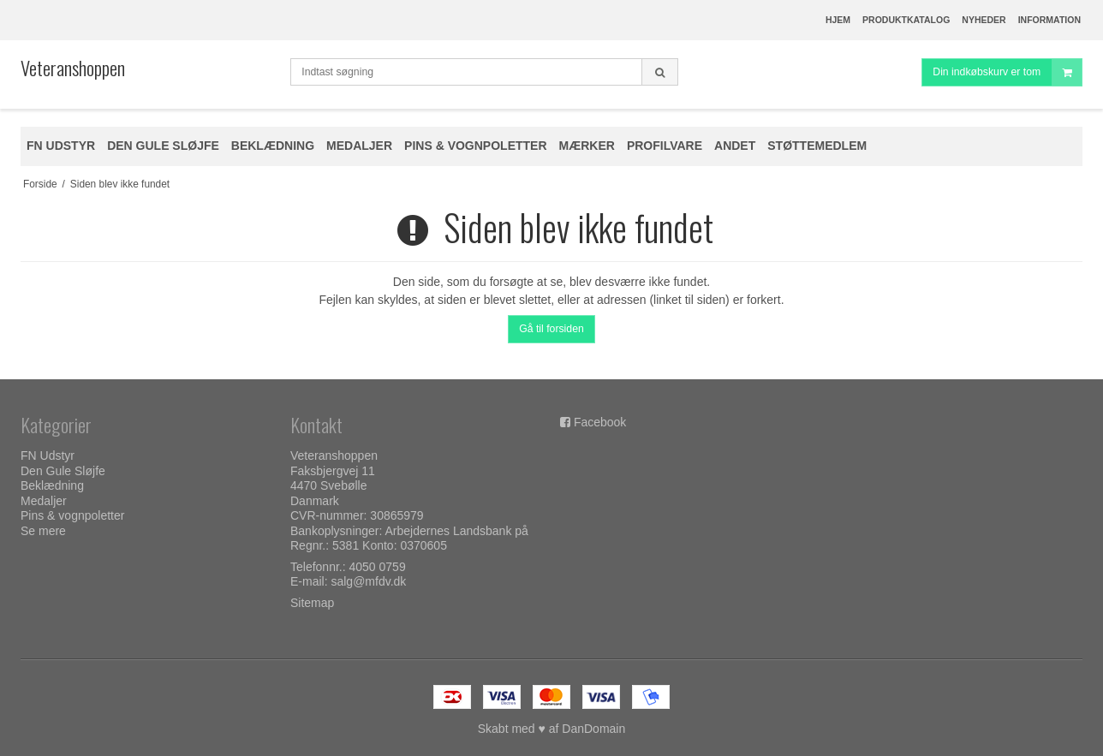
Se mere (43, 531)
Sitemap (312, 603)
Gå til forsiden (551, 329)
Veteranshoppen (73, 68)
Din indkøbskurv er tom (1007, 72)
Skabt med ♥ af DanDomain (552, 728)
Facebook (600, 422)
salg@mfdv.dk (368, 581)
